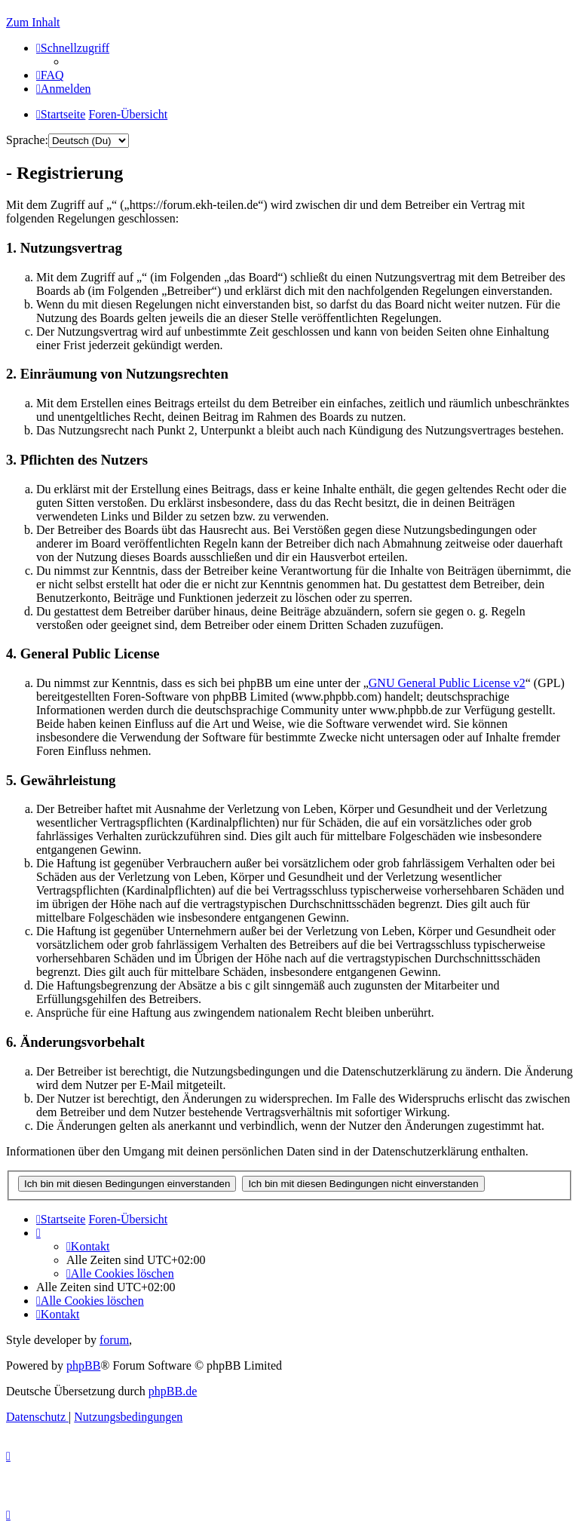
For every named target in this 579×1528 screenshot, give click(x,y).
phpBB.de (173, 1391)
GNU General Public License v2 (447, 683)
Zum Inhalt (33, 22)
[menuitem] (50, 75)
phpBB (83, 1365)
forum (114, 1339)
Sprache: (27, 139)
